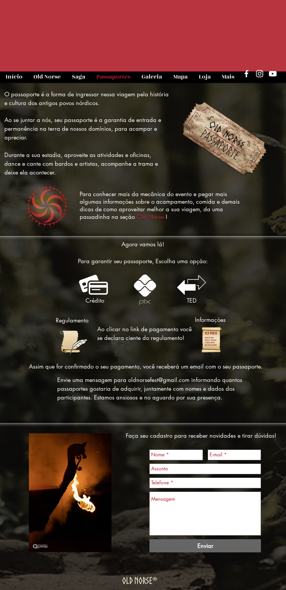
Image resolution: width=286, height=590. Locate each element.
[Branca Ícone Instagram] (259, 73)
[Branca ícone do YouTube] (273, 73)
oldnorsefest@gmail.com (158, 380)
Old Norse (150, 217)
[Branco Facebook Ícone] (246, 73)
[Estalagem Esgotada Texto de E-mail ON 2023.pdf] (211, 341)
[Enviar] (205, 545)
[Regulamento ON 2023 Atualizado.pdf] (73, 343)
